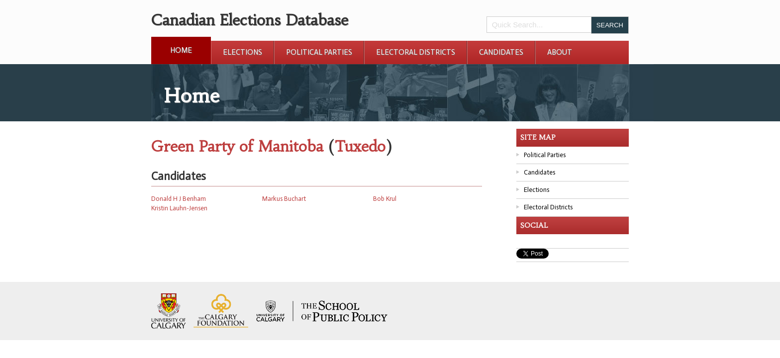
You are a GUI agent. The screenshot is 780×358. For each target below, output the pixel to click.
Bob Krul (384, 198)
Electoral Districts (415, 52)
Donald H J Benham (178, 198)
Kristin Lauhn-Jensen (179, 208)
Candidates (501, 52)
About (559, 52)
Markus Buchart (284, 198)
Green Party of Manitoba (237, 146)
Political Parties (319, 52)
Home (181, 50)
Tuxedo (360, 146)
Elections (242, 52)
